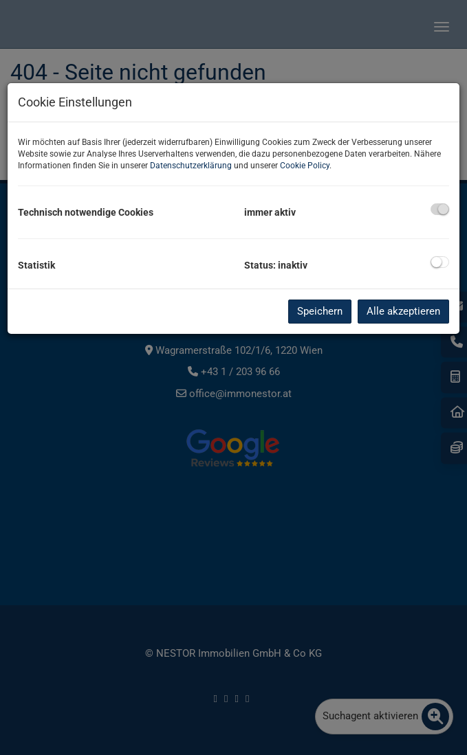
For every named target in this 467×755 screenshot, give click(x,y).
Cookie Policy (304, 165)
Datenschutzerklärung (191, 165)
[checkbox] (440, 209)
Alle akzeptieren (403, 311)
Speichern (320, 311)
